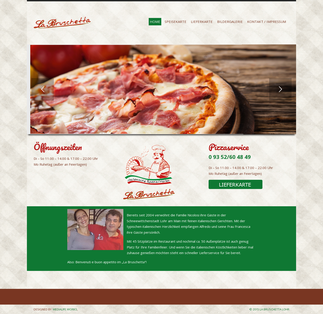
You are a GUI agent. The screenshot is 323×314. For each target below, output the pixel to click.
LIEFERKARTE (202, 21)
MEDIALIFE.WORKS (65, 309)
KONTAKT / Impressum (266, 21)
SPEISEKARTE (175, 21)
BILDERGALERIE (230, 21)
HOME (155, 21)
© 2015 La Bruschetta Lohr (269, 309)
